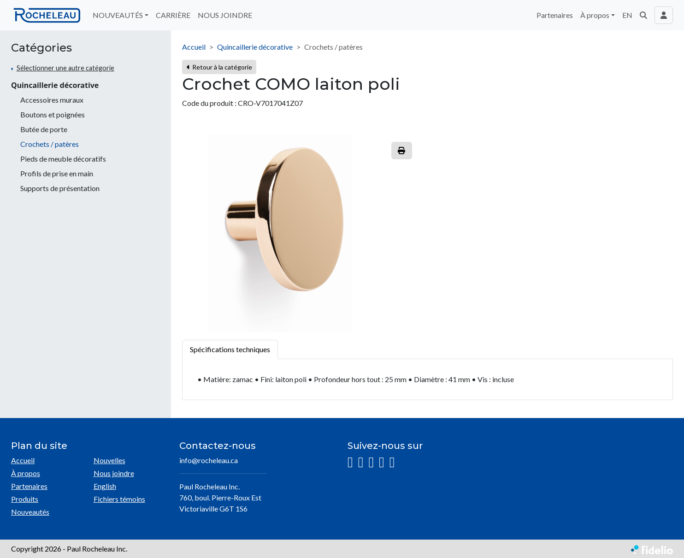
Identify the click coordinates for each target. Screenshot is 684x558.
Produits (24, 498)
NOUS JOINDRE (225, 15)
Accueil (194, 46)
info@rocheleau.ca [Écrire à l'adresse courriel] (208, 460)
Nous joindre (114, 473)
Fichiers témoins (119, 498)
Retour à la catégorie (219, 67)
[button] (643, 15)
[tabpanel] (427, 379)
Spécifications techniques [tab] (230, 349)
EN (627, 15)
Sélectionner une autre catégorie (65, 68)
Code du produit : (209, 103)
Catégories (41, 47)
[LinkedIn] (371, 462)
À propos (25, 473)
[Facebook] (361, 462)
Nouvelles (109, 460)
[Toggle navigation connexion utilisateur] (664, 15)
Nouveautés (30, 511)
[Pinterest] (392, 462)
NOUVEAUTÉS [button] (118, 15)
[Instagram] (350, 462)
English (105, 486)
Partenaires (555, 15)
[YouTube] (381, 462)
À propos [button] (594, 15)
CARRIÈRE (173, 15)
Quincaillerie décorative (55, 85)
